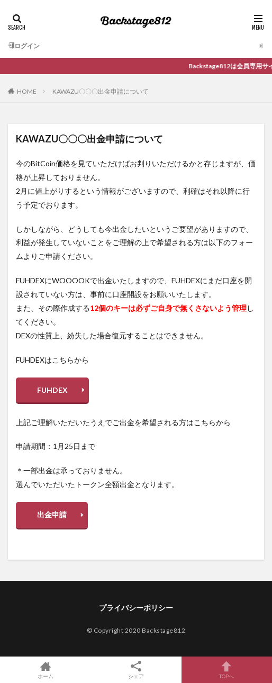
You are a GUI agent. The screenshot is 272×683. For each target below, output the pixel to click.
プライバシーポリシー (136, 607)
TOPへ (227, 670)
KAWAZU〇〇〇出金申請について (100, 91)
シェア (135, 670)
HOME (27, 91)
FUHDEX (52, 389)
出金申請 (52, 514)
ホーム (45, 670)
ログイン (24, 46)
